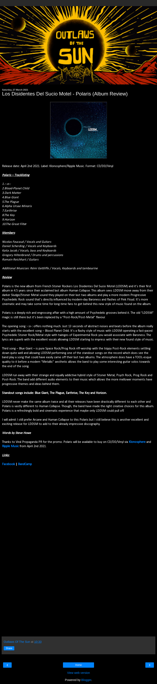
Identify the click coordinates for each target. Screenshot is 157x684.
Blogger (86, 680)
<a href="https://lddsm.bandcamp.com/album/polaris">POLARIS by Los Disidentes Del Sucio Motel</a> (38, 551)
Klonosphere (137, 442)
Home (78, 665)
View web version (78, 672)
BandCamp (25, 464)
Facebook (8, 464)
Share (9, 648)
